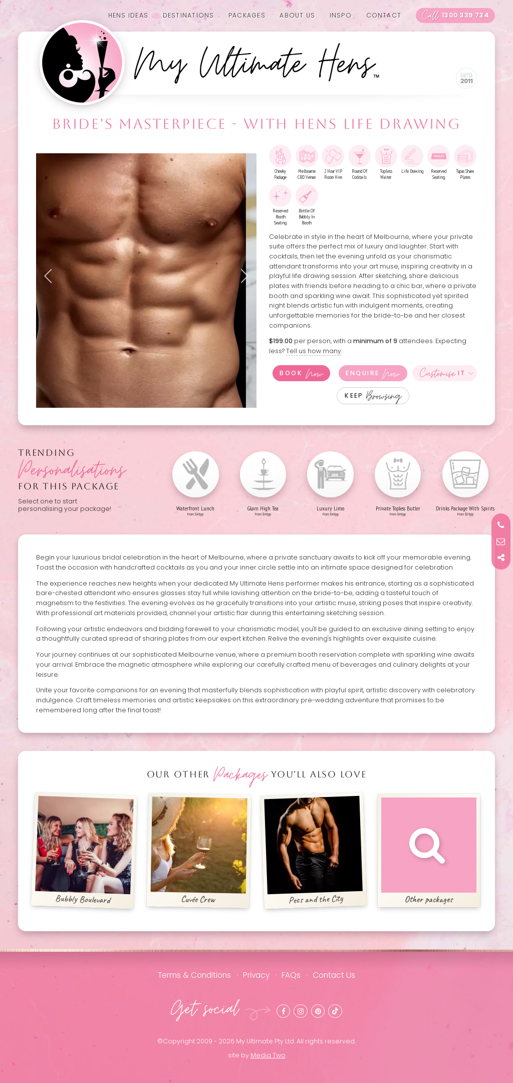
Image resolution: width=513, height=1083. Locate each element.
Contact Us (334, 975)
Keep (373, 395)
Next (241, 276)
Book (301, 373)
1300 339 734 (455, 15)
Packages (247, 15)
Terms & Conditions (194, 975)
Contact (384, 15)
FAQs (291, 975)
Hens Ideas (128, 15)
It (443, 373)
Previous (51, 276)
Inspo (341, 15)
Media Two (268, 1055)
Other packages (428, 851)
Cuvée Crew (199, 850)
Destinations (188, 15)
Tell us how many (313, 351)
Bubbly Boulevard (84, 851)
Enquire (373, 373)
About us (297, 15)
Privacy (256, 975)
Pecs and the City (314, 851)
